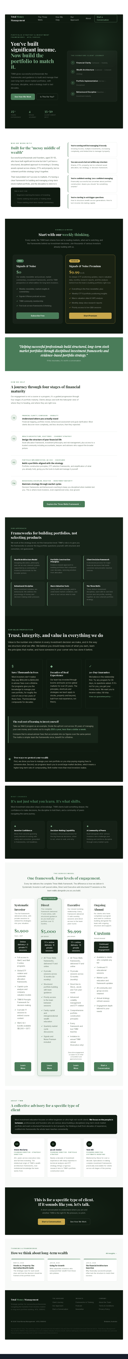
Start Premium (90, 316)
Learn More (23, 1066)
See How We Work (23, 97)
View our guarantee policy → (100, 696)
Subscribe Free (37, 316)
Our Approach (74, 18)
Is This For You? (47, 97)
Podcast (79, 1306)
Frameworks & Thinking (85, 1302)
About (88, 18)
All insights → (111, 1253)
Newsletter (80, 1309)
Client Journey (57, 1302)
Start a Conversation (103, 18)
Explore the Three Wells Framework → (64, 504)
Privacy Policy (104, 1309)
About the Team (105, 1302)
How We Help (59, 18)
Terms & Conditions (106, 1306)
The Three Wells (42, 18)
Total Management (18, 18)
